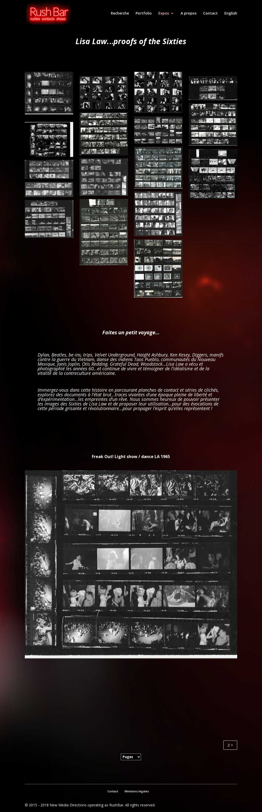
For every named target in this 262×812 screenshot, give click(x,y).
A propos (188, 13)
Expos (163, 13)
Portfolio (144, 13)
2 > (230, 744)
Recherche (120, 13)
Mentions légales (137, 791)
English (230, 13)
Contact (210, 13)
